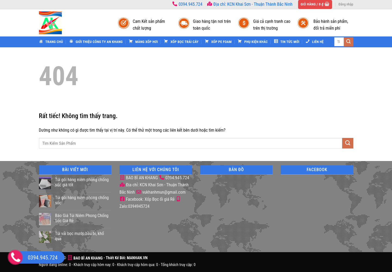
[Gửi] (348, 42)
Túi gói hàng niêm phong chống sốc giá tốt (82, 182)
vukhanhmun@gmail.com (161, 192)
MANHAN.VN (137, 258)
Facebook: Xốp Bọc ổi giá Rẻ (147, 199)
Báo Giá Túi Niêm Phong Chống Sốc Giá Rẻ (81, 218)
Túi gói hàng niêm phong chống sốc (82, 200)
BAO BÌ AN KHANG (139, 177)
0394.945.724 (190, 4)
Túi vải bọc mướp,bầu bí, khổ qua (79, 236)
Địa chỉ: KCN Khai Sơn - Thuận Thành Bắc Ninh (249, 4)
